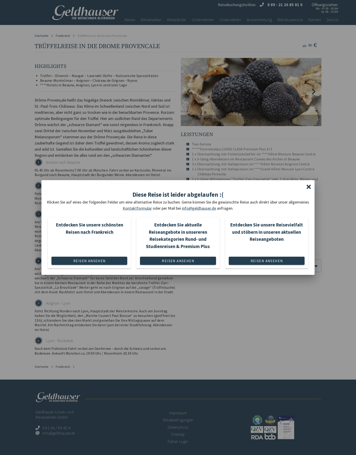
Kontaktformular (137, 208)
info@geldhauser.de (199, 208)
